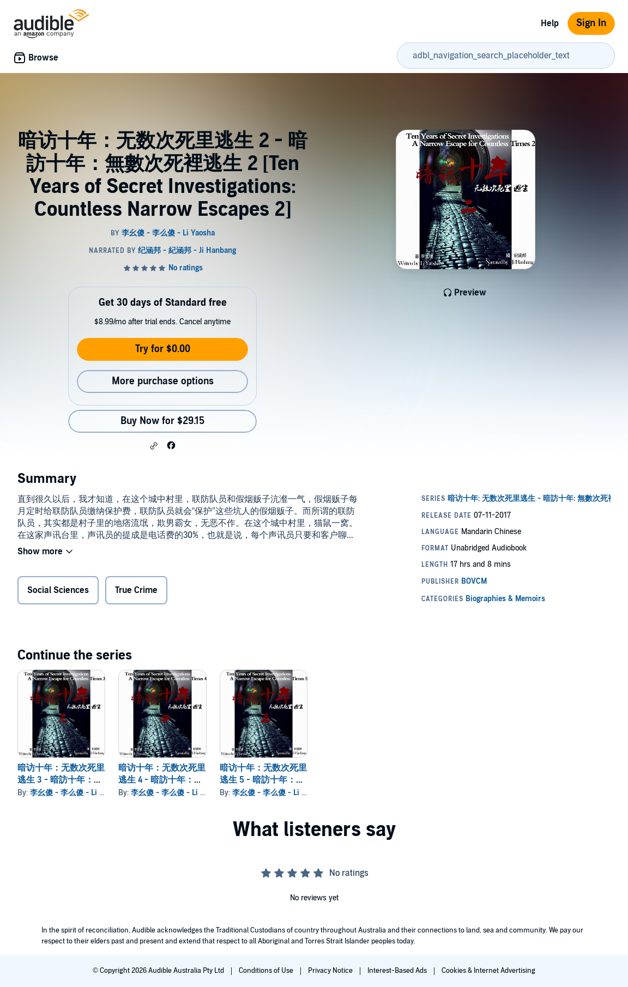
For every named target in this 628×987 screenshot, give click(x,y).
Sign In (591, 23)
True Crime (136, 590)
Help (550, 23)
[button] (153, 445)
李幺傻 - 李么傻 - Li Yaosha (76, 792)
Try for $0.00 (162, 349)
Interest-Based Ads (397, 970)
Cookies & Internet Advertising (488, 970)
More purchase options (163, 381)
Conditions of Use (267, 970)
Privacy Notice (331, 970)
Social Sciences (58, 590)
